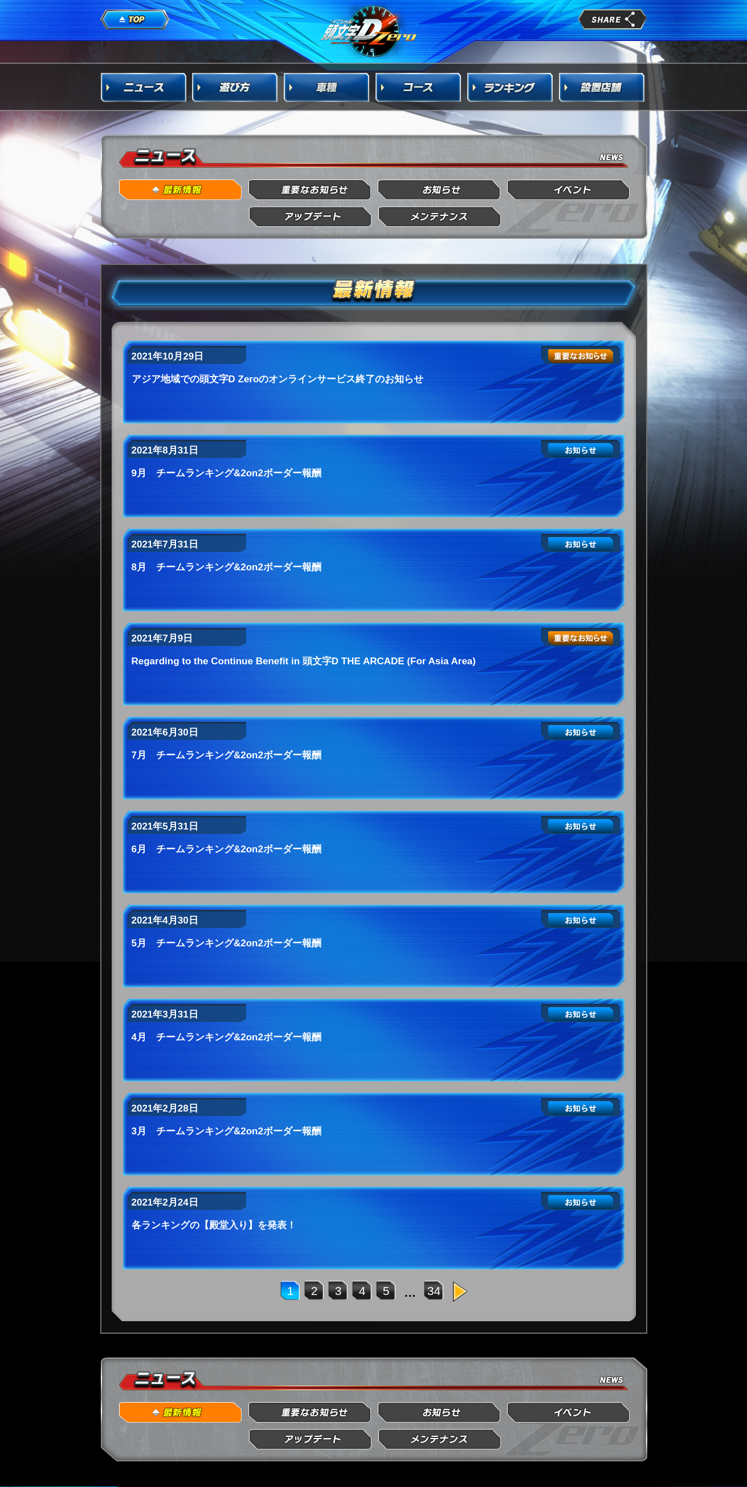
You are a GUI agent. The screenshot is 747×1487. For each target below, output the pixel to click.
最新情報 (181, 190)
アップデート (310, 216)
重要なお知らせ (310, 190)
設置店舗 (602, 87)
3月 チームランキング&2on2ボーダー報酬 (226, 1131)
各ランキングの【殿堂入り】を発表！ (214, 1225)
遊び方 (235, 87)
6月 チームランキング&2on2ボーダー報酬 (226, 849)
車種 (327, 87)
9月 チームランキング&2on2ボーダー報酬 (226, 473)
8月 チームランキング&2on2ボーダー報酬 (226, 567)
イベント (569, 190)
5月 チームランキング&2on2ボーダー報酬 (226, 943)
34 (433, 1290)
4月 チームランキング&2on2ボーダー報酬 (226, 1037)
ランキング (510, 87)
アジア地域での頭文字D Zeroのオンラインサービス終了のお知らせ (278, 379)
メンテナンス (439, 216)
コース (418, 87)
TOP (135, 20)
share (612, 19)
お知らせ (439, 190)
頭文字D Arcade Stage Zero (369, 31)
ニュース (143, 87)
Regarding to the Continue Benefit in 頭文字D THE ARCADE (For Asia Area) (304, 661)
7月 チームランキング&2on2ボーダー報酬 (226, 755)
